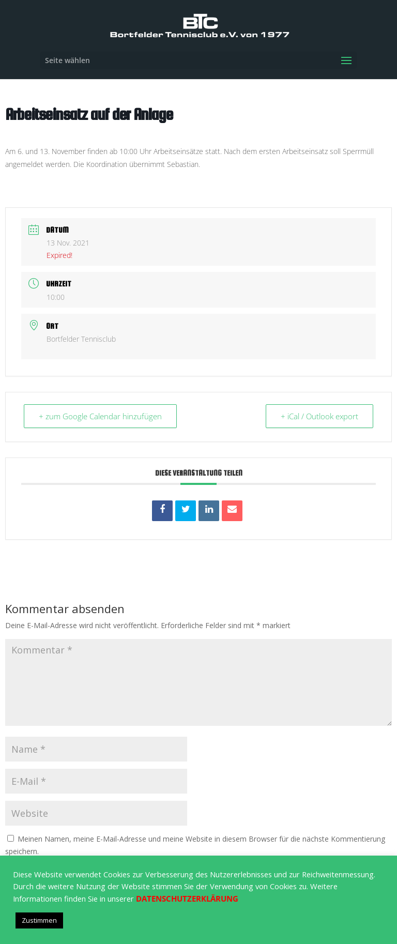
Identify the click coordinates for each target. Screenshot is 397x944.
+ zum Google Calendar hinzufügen (100, 416)
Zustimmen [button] (39, 920)
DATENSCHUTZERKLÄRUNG (187, 898)
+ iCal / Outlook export (319, 416)
